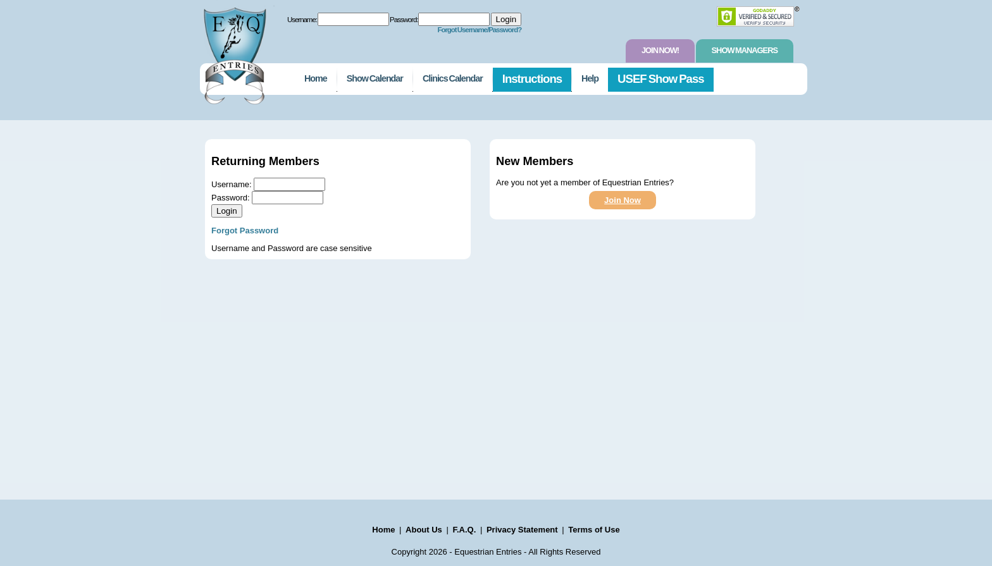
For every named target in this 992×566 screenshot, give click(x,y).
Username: (302, 19)
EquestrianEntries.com (233, 52)
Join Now (622, 200)
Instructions (532, 78)
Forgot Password (244, 230)
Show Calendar (375, 78)
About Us (424, 529)
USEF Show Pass (660, 78)
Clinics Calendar (453, 78)
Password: (404, 19)
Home (315, 78)
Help (589, 78)
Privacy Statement (522, 529)
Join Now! (660, 50)
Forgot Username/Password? (479, 30)
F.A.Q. (464, 529)
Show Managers (745, 50)
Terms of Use (593, 529)
